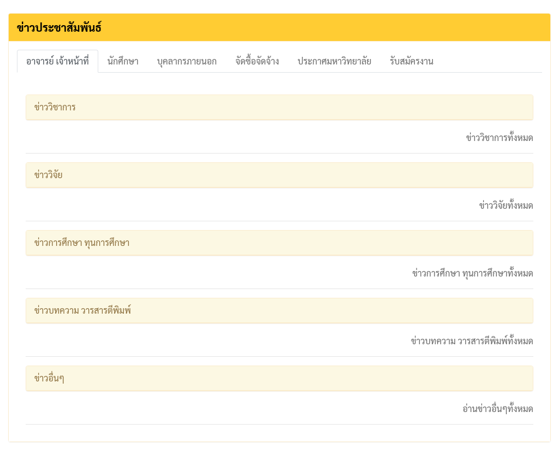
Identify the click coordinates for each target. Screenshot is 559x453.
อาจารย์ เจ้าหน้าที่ (57, 61)
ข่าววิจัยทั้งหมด (506, 205)
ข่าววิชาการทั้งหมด (499, 137)
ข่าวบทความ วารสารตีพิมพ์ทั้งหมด (472, 340)
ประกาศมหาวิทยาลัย (334, 61)
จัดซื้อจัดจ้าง (257, 61)
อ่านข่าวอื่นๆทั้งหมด (497, 408)
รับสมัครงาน (411, 61)
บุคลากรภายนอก (187, 61)
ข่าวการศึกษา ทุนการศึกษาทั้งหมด (472, 273)
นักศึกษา (123, 61)
